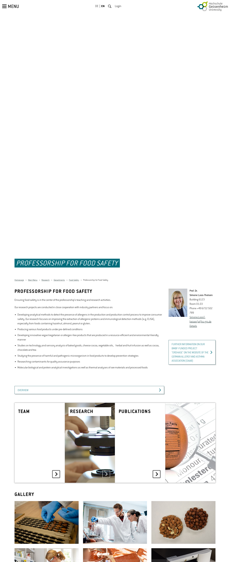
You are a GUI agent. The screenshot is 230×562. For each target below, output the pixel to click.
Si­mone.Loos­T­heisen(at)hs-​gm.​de (200, 303)
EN (103, 6)
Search (110, 6)
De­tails (193, 309)
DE (96, 6)
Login (118, 6)
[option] (46, 506)
